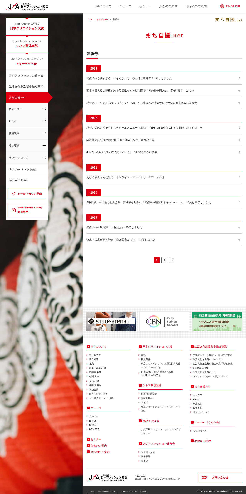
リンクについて (18, 157)
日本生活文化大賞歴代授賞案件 (162, 371)
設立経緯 (93, 356)
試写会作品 (147, 395)
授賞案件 (145, 356)
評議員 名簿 (95, 369)
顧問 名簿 (94, 373)
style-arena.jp (27, 61)
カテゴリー (15, 108)
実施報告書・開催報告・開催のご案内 (212, 352)
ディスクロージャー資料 (102, 395)
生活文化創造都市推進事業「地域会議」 (213, 360)
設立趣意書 (95, 352)
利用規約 (14, 133)
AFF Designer (148, 449)
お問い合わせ (220, 474)
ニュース (125, 6)
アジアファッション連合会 (26, 75)
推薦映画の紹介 (149, 391)
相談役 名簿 (95, 382)
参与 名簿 (94, 378)
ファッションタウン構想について (210, 373)
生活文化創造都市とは (204, 369)
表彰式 (144, 399)
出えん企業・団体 (98, 391)
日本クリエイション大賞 (27, 26)
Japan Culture (18, 180)
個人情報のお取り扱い (107, 488)
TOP (90, 19)
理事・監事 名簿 (97, 365)
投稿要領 (14, 145)
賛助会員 (93, 386)
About (12, 121)
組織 (91, 360)
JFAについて (103, 6)
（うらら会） (208, 419)
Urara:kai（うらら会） (23, 169)
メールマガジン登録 (29, 193)
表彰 (143, 352)
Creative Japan (201, 365)
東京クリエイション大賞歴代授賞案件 (162, 363)
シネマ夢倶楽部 (27, 43)
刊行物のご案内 (196, 6)
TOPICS (93, 413)
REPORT (94, 418)
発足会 (144, 458)
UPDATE (93, 422)
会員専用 (30, 209)
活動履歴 (145, 453)
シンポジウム (200, 428)
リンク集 (90, 488)
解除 (144, 488)
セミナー (145, 6)
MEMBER (94, 426)
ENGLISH (233, 6)
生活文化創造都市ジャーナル (208, 356)
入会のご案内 (168, 6)
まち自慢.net (17, 97)
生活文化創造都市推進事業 (26, 86)
